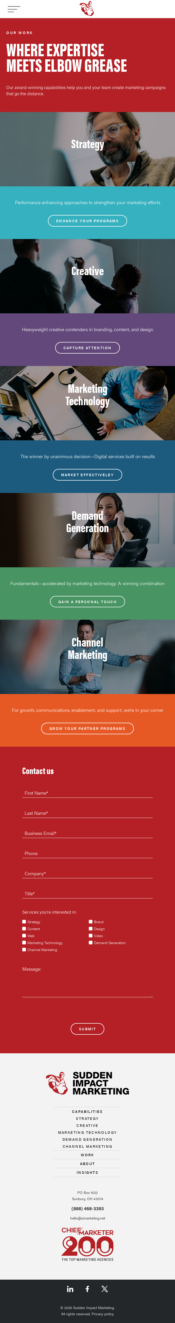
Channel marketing (88, 1146)
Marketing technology (87, 1132)
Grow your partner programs (87, 728)
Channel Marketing (42, 949)
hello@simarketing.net (87, 1218)
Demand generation (87, 1139)
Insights (87, 1172)
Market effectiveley (87, 474)
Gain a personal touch (87, 601)
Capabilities (87, 1111)
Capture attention (87, 347)
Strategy (33, 922)
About (87, 1163)
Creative (87, 1125)
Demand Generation (110, 943)
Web (30, 936)
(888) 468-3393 (87, 1208)
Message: (31, 969)
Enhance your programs (87, 220)
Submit (87, 1028)
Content (33, 929)
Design (99, 929)
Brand (99, 922)
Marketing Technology (45, 943)
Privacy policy (102, 1313)
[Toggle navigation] (14, 9)
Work (87, 1154)
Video (98, 936)
